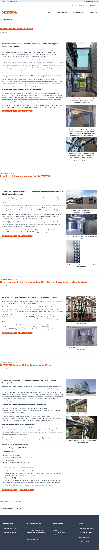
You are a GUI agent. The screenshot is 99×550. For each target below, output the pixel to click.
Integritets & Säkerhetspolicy (87, 528)
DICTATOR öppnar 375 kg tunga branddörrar (26, 365)
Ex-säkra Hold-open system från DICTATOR (25, 176)
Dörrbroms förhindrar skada (16, 28)
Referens (20, 501)
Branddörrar (13, 279)
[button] (9, 111)
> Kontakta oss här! (32, 539)
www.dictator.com (84, 537)
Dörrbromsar (13, 173)
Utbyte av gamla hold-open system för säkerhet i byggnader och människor (44, 282)
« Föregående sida (6, 509)
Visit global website (92, 1)
